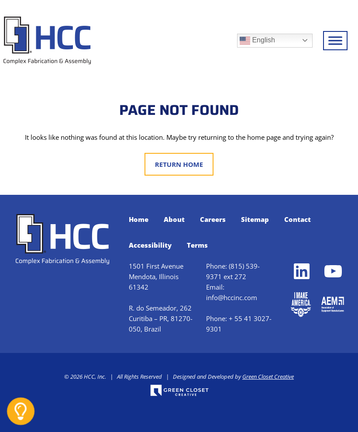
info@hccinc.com (231, 297)
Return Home (179, 164)
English (257, 40)
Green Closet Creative (268, 376)
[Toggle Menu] (335, 40)
